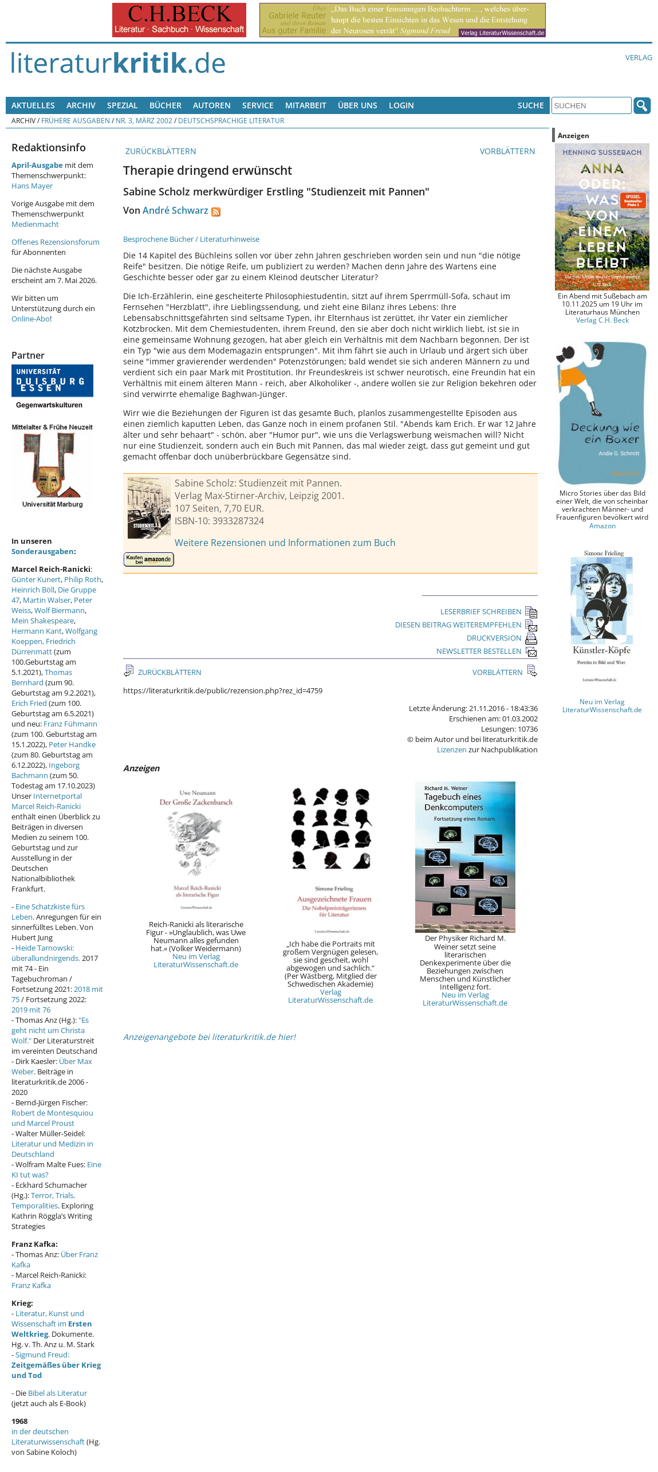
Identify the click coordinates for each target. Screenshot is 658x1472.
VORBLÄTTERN (509, 151)
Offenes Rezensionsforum (55, 242)
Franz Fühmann (70, 724)
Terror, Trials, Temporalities (43, 1200)
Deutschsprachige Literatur (231, 120)
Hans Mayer (32, 185)
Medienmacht (35, 224)
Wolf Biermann (59, 610)
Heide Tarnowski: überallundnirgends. (45, 953)
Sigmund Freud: (56, 1364)
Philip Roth (82, 579)
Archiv (81, 105)
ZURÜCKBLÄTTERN (159, 151)
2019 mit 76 (30, 1009)
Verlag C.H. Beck (602, 319)
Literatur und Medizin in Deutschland (52, 1149)
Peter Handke (72, 744)
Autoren (212, 105)
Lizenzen (452, 749)
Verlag (638, 57)
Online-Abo (30, 318)
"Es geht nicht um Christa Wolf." (50, 1030)
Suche (531, 105)
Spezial (122, 105)
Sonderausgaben (42, 551)
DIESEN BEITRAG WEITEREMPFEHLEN (466, 624)
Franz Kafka (31, 1285)
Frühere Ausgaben (75, 120)
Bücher (165, 105)
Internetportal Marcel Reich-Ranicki (46, 801)
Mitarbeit (305, 105)
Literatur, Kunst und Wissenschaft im (51, 1323)
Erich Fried (29, 703)
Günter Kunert (36, 579)
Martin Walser (46, 600)
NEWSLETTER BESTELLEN (487, 651)
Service (258, 105)
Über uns (357, 105)
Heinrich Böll (32, 589)
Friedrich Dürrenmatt (43, 646)
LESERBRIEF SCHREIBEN (489, 611)
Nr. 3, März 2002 (144, 120)
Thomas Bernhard (41, 677)
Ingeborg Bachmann (45, 770)
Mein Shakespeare (42, 620)
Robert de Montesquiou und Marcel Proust (52, 1118)
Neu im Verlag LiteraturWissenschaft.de (195, 960)
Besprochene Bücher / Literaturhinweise (191, 239)
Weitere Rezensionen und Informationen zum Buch (285, 542)
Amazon (602, 525)
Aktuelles (33, 105)
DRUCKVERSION (502, 638)
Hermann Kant (36, 631)
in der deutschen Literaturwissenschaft (48, 1436)
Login (401, 105)
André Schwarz (175, 210)
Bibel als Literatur (57, 1393)
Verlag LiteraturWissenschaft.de (330, 996)
